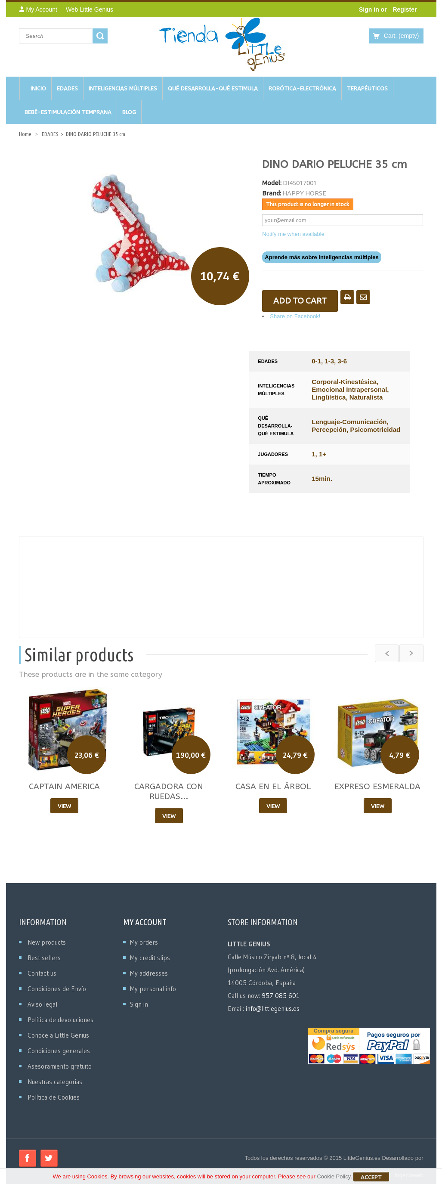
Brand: (271, 193)
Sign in (370, 9)
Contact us (42, 973)
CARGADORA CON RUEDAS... (168, 791)
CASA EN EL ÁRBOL (273, 786)
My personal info (153, 989)
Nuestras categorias (55, 1082)
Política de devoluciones (60, 1020)
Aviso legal (42, 1004)
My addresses (149, 973)
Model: (271, 182)
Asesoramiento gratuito (60, 1066)
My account (145, 922)
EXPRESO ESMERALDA (377, 786)
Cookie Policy (333, 1178)
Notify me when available (293, 234)
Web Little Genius (89, 9)
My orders (144, 942)
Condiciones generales (59, 1051)
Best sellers (44, 958)
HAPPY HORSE (304, 193)
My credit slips (150, 958)
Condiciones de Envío (57, 989)
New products (47, 942)
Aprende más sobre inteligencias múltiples (321, 257)
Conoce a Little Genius (58, 1035)
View (64, 806)
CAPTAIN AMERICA (64, 786)
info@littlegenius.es (273, 1008)
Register (405, 9)
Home (25, 134)
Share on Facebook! (295, 316)
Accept (371, 1178)
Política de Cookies (54, 1097)
